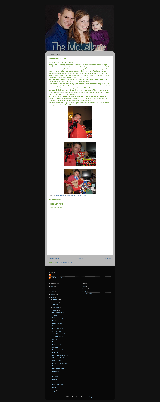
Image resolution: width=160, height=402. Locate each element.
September (56, 307)
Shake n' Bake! (57, 360)
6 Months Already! (57, 318)
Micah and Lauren (56, 277)
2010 (52, 294)
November (56, 302)
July (54, 391)
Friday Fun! (55, 352)
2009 (52, 297)
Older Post (106, 258)
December (56, 299)
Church (84, 286)
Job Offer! (55, 339)
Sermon (84, 291)
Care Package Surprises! (60, 355)
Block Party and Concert (59, 350)
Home (80, 258)
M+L (52, 275)
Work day (55, 315)
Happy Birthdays (57, 323)
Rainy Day (55, 371)
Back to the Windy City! (59, 328)
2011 (52, 291)
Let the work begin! (58, 312)
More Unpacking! (57, 384)
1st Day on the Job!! (58, 336)
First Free (84, 289)
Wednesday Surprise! (59, 358)
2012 (52, 289)
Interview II (55, 342)
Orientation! (55, 326)
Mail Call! (55, 376)
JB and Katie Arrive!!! (58, 334)
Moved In (55, 387)
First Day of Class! (58, 320)
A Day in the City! (57, 331)
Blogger (91, 397)
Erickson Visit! (56, 366)
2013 (52, 286)
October (55, 304)
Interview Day (56, 344)
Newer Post (54, 258)
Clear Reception (57, 374)
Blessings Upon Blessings (60, 363)
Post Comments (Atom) (64, 262)
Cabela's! (55, 347)
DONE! (54, 379)
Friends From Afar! (58, 368)
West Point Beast (87, 293)
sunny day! (55, 382)
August (55, 310)
